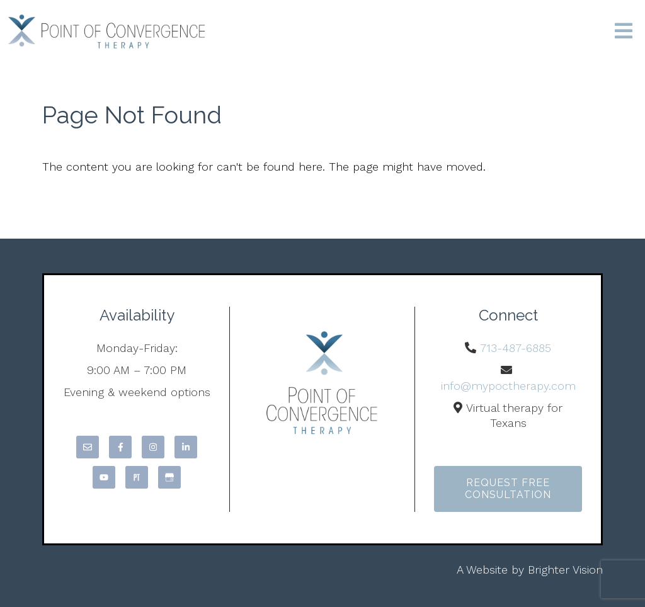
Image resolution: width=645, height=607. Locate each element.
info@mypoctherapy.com (508, 385)
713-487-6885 (515, 348)
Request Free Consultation (508, 489)
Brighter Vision (565, 569)
